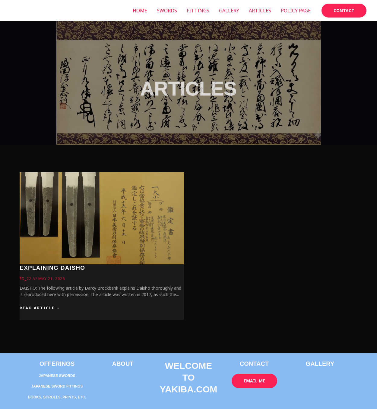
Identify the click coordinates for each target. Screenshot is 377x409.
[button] (344, 11)
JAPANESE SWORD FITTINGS (57, 386)
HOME (140, 10)
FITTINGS (198, 10)
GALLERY (229, 10)
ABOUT (122, 363)
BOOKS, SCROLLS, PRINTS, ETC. (57, 397)
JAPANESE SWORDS (57, 376)
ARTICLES (260, 10)
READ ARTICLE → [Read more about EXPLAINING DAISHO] (40, 308)
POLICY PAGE (296, 10)
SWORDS (167, 10)
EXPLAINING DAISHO (52, 268)
